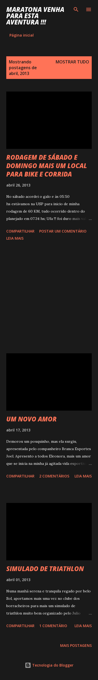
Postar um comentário (63, 231)
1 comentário (53, 625)
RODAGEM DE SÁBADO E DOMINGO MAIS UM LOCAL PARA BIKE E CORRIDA (46, 165)
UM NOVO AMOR (31, 419)
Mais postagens (76, 645)
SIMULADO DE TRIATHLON (45, 568)
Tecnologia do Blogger (49, 665)
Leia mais (15, 238)
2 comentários (54, 476)
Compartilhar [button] (20, 231)
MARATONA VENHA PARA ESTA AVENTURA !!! (35, 15)
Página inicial (21, 35)
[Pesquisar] (76, 9)
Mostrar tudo (72, 62)
